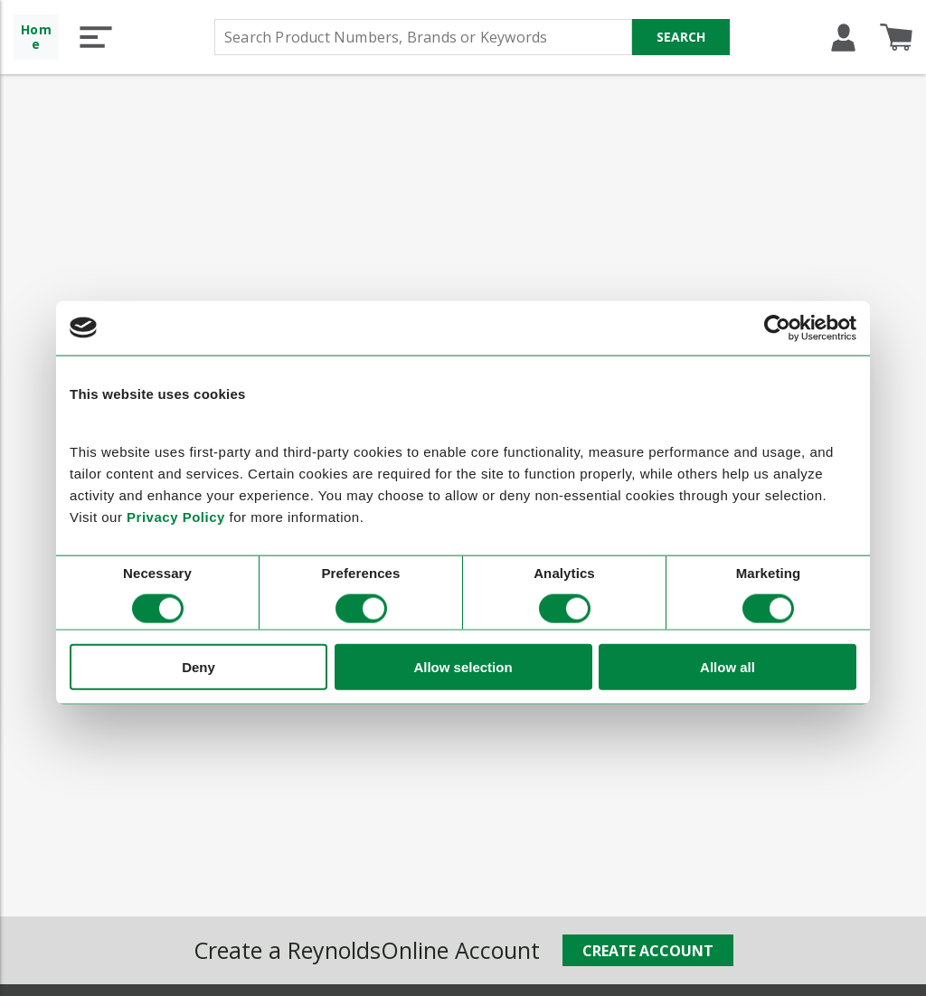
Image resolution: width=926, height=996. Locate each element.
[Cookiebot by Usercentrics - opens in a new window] (777, 327)
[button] (96, 37)
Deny (198, 667)
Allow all (727, 667)
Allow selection (462, 667)
